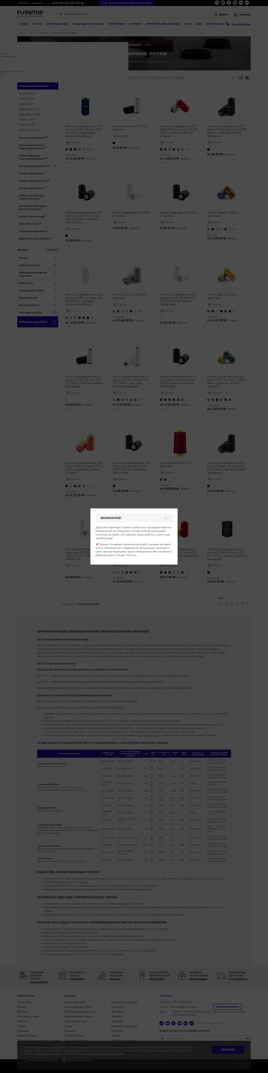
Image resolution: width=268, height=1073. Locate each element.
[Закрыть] (165, 518)
